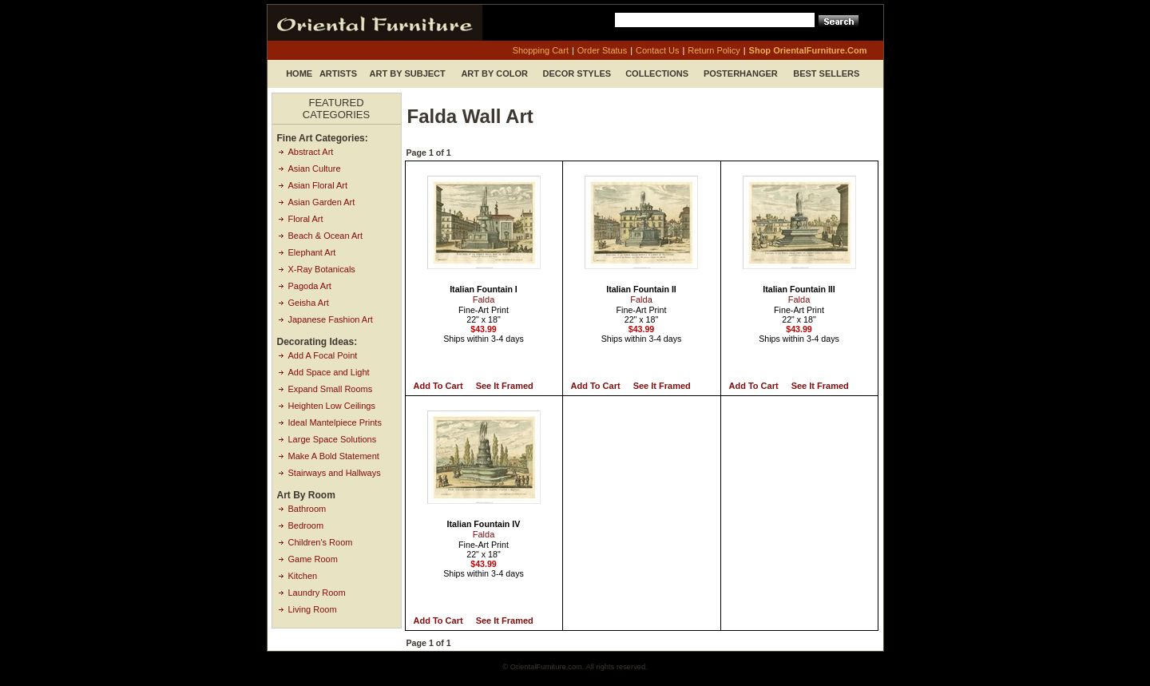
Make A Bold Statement (333, 456)
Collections (656, 73)
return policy (714, 50)
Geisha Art (308, 302)
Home (299, 73)
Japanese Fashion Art (330, 319)
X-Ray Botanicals (321, 269)
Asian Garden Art (321, 202)
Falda (484, 299)
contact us (657, 50)
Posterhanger (741, 73)
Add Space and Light (329, 372)
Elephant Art (312, 252)
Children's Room (320, 542)
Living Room (312, 609)
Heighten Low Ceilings (331, 405)
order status (602, 50)
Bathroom (307, 509)
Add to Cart (438, 386)
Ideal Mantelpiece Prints (335, 422)
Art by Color (494, 73)
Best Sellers (826, 73)
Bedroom (306, 525)
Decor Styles (577, 73)
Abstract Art (311, 152)
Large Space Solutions (332, 439)
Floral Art (305, 219)
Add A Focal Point (323, 355)
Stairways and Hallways (334, 473)
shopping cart (541, 50)
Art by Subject (408, 73)
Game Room (313, 559)
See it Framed (504, 386)
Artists (338, 73)
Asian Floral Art (318, 185)
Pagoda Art (309, 286)
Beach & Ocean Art (325, 235)
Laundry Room (317, 592)
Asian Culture (314, 168)
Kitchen (303, 576)
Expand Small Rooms (330, 389)
